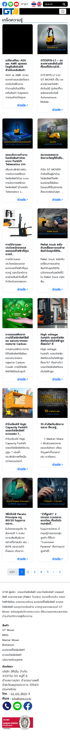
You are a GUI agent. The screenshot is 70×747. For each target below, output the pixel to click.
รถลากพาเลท (15, 597)
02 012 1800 (19, 694)
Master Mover (10, 640)
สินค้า (5, 625)
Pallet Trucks (32, 597)
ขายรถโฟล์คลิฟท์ (26, 592)
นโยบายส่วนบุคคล (12, 660)
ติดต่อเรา (7, 667)
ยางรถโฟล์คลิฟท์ (11, 655)
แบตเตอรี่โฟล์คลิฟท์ (44, 602)
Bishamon (8, 645)
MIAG (5, 635)
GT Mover (8, 630)
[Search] (52, 4)
